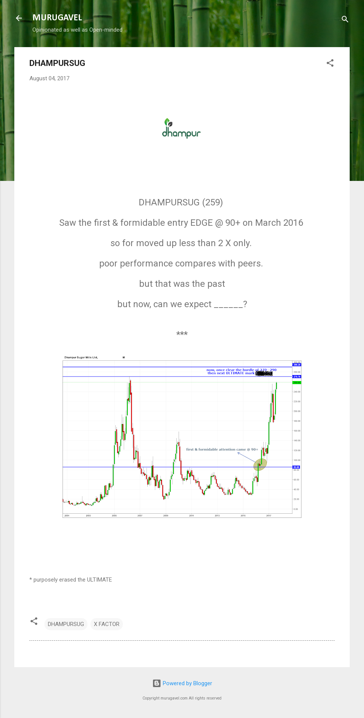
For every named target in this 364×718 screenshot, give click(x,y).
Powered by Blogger (182, 683)
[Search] (345, 20)
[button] (330, 64)
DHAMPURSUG (66, 624)
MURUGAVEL (57, 18)
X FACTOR (106, 624)
